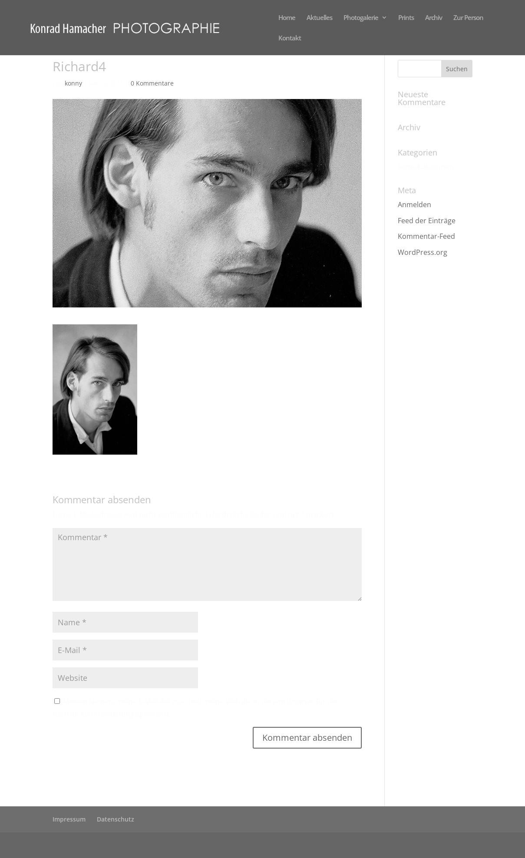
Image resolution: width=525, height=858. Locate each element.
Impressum (69, 819)
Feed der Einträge (427, 220)
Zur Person (468, 18)
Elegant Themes (122, 845)
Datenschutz (115, 819)
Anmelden (414, 204)
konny (73, 83)
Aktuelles (319, 18)
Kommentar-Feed (426, 236)
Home (286, 18)
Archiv (433, 18)
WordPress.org (422, 252)
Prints (406, 18)
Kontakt (289, 38)
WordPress (215, 845)
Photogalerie (360, 18)
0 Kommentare (152, 83)
